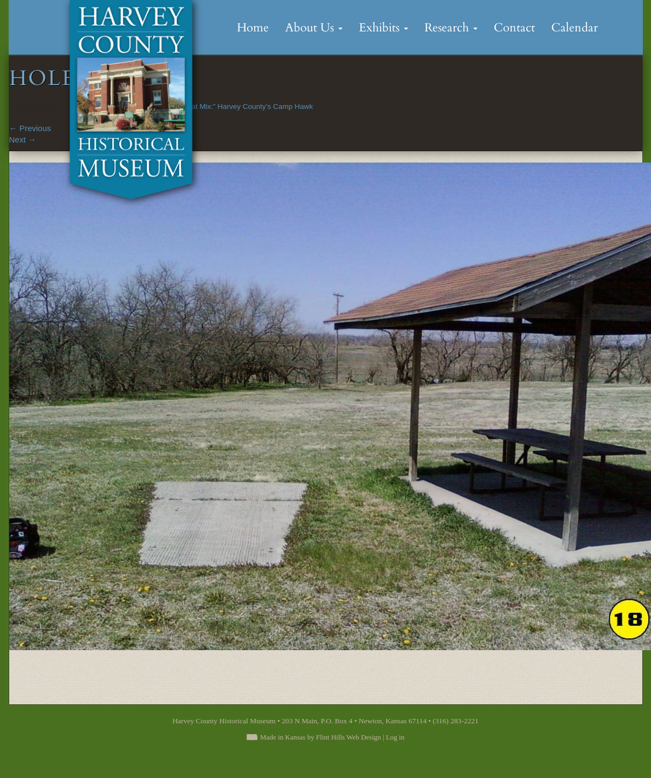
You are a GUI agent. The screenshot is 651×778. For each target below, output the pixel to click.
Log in (395, 737)
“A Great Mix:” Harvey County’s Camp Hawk (241, 106)
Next (22, 139)
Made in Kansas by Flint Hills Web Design (320, 737)
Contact (514, 28)
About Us (314, 28)
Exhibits (383, 28)
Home (253, 28)
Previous (30, 128)
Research (451, 28)
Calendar (574, 28)
